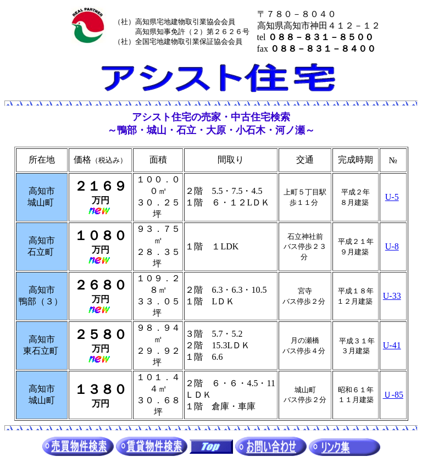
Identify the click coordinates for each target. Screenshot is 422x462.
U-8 (392, 246)
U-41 (392, 345)
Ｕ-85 (393, 394)
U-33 (392, 295)
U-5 (392, 197)
